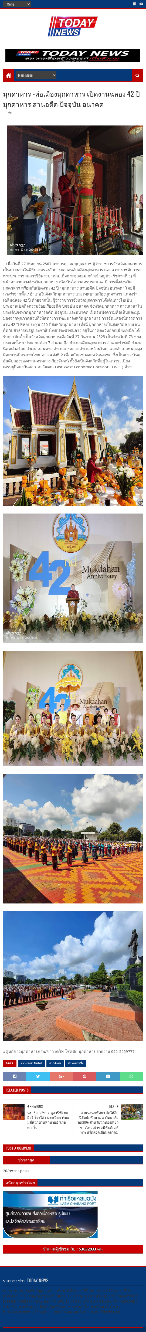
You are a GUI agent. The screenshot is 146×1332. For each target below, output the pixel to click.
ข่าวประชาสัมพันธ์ (31, 1063)
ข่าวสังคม (55, 1063)
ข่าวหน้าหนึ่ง (75, 1063)
